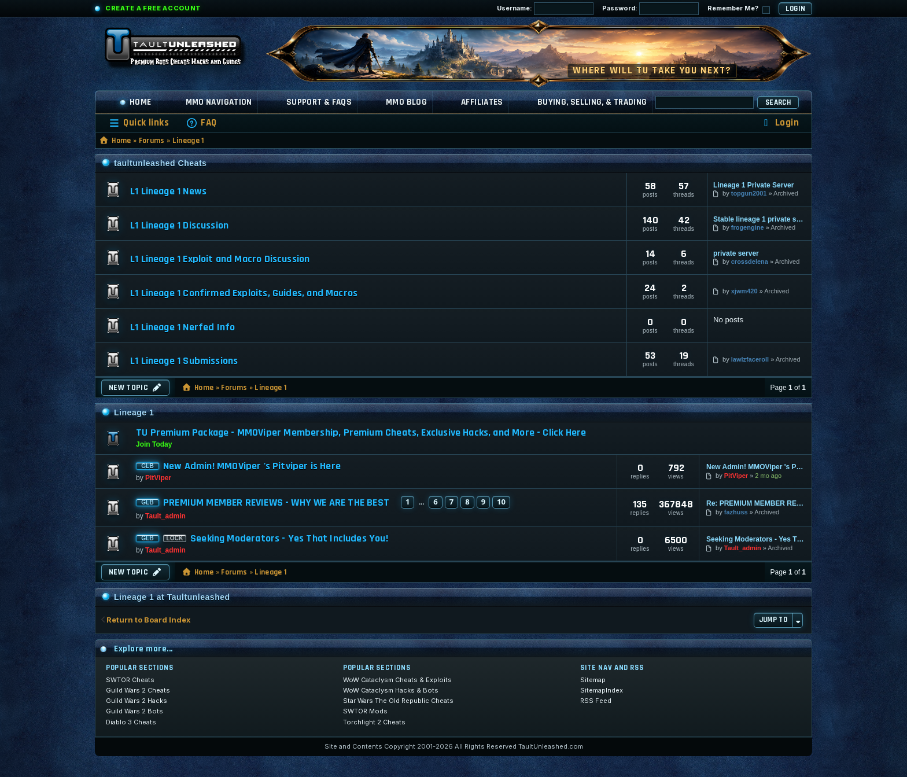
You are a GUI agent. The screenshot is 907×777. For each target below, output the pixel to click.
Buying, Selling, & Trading (592, 102)
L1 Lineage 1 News (168, 191)
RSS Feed (595, 701)
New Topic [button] (135, 387)
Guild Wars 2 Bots (134, 711)
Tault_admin (165, 516)
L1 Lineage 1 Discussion (179, 225)
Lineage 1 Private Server (753, 185)
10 (501, 501)
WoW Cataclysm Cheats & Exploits (397, 680)
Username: (545, 8)
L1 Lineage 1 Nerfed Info (182, 327)
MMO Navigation (219, 102)
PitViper (158, 478)
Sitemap (593, 680)
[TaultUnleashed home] (181, 50)
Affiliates (482, 102)
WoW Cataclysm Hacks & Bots (390, 690)
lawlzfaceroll (750, 359)
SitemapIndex (601, 690)
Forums (152, 140)
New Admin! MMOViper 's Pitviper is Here (252, 466)
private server (736, 253)
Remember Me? (738, 9)
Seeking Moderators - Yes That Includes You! (289, 538)
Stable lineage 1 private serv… (759, 219)
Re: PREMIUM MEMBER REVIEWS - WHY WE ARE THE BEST (755, 503)
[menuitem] (201, 123)
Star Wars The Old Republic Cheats (398, 701)
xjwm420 (744, 291)
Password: (650, 8)
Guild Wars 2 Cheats (138, 690)
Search (778, 102)
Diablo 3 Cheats (131, 722)
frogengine (747, 227)
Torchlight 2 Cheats (374, 722)
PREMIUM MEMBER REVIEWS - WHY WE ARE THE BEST (276, 503)
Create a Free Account (153, 8)
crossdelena (749, 261)
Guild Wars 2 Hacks (136, 701)
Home (135, 102)
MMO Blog (406, 102)
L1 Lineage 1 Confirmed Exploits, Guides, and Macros (243, 293)
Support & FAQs (319, 102)
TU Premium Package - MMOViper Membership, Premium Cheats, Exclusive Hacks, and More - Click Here (361, 432)
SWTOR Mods (365, 711)
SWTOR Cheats (130, 680)
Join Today (154, 444)
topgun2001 (749, 193)
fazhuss (736, 512)
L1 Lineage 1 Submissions (184, 361)
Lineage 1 (188, 140)
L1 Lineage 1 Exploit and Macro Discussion (219, 259)
